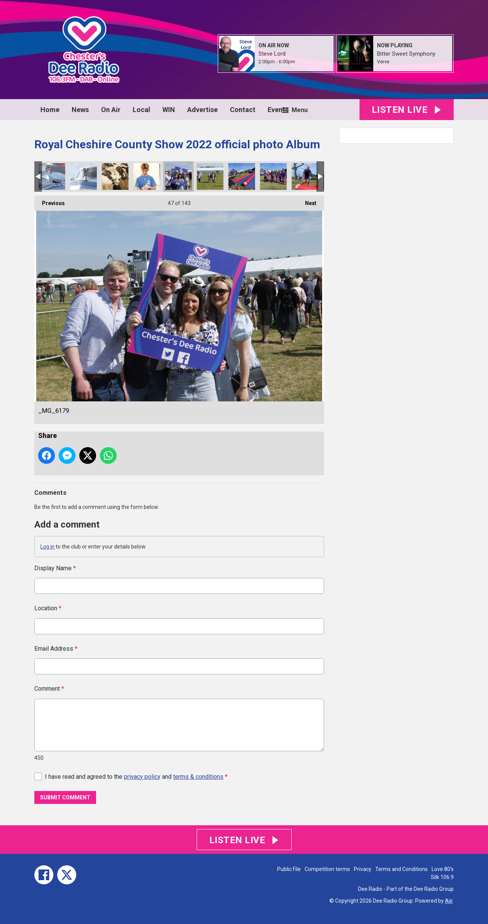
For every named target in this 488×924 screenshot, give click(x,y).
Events (278, 110)
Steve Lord (272, 53)
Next (306, 201)
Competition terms (327, 869)
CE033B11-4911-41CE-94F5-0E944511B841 (241, 176)
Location (47, 608)
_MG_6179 (178, 176)
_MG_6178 (210, 176)
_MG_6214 (52, 176)
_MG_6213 (83, 176)
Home (49, 110)
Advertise (202, 110)
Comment (49, 688)
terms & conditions (198, 776)
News (80, 110)
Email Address (55, 648)
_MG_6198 (146, 176)
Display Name (55, 568)
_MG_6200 (115, 176)
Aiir (449, 901)
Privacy (362, 869)
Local (141, 110)
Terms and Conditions (401, 869)
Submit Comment (65, 797)
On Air (110, 110)
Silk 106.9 (442, 877)
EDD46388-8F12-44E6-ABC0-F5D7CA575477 (273, 176)
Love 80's (443, 869)
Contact (242, 110)
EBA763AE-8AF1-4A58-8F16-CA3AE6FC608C (305, 176)
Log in (47, 547)
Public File (289, 869)
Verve (383, 61)
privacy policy (142, 776)
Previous (49, 201)
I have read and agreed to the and (136, 776)
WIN (168, 110)
